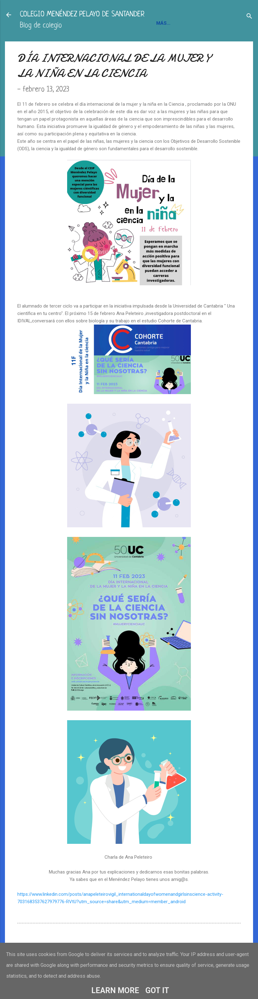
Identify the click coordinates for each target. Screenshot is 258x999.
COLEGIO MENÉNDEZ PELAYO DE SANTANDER (82, 15)
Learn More (115, 990)
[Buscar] (249, 16)
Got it (157, 990)
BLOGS (102, 45)
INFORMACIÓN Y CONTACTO (54, 45)
